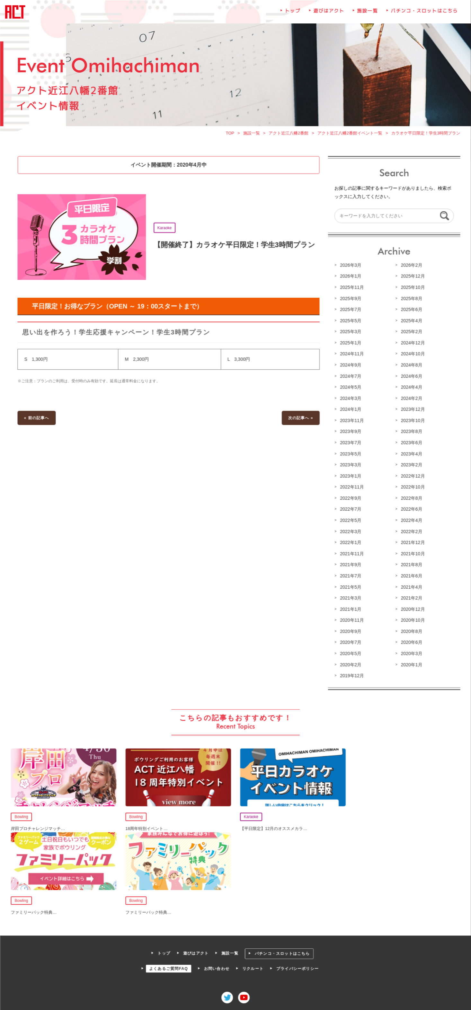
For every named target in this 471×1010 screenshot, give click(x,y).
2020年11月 (351, 619)
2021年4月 (409, 586)
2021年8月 (409, 564)
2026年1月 (349, 278)
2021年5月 (349, 586)
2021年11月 (351, 553)
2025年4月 (409, 322)
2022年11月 (351, 487)
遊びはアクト (328, 16)
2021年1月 (349, 608)
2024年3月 (349, 399)
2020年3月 (409, 651)
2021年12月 (411, 542)
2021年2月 (409, 597)
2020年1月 (409, 663)
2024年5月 (349, 388)
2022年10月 (411, 487)
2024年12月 (411, 344)
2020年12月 (411, 608)
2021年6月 (409, 575)
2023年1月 (349, 476)
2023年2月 (409, 465)
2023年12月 (411, 410)
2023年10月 (411, 421)
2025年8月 (409, 300)
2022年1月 (349, 542)
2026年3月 (349, 267)
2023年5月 (349, 454)
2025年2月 (409, 333)
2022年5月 (349, 520)
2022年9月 (349, 498)
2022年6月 (409, 509)
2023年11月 (351, 421)
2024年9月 (349, 366)
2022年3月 (349, 531)
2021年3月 (349, 597)
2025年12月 (411, 278)
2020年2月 (349, 663)
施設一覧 (366, 16)
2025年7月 (349, 311)
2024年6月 (409, 377)
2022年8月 (409, 498)
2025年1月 (349, 344)
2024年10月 (411, 355)
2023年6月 (409, 443)
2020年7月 (349, 641)
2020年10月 (411, 619)
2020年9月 (349, 630)
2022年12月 (411, 476)
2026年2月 (409, 267)
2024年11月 (351, 355)
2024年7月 (349, 377)
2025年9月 (349, 300)
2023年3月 (349, 465)
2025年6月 (409, 311)
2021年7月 (349, 575)
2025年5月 (349, 322)
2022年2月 (409, 531)
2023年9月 (349, 432)
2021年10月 (411, 553)
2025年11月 (351, 290)
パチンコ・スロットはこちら (422, 16)
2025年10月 (411, 290)
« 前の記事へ (38, 419)
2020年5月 (349, 651)
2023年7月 (349, 443)
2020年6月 (409, 641)
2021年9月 (349, 564)
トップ (292, 16)
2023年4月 (409, 454)
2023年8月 (409, 432)
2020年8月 (409, 630)
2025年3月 (349, 333)
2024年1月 (349, 410)
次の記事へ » (300, 419)
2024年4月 (409, 388)
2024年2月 (409, 399)
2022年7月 (349, 509)
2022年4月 (409, 520)
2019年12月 (351, 674)
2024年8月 (409, 366)
